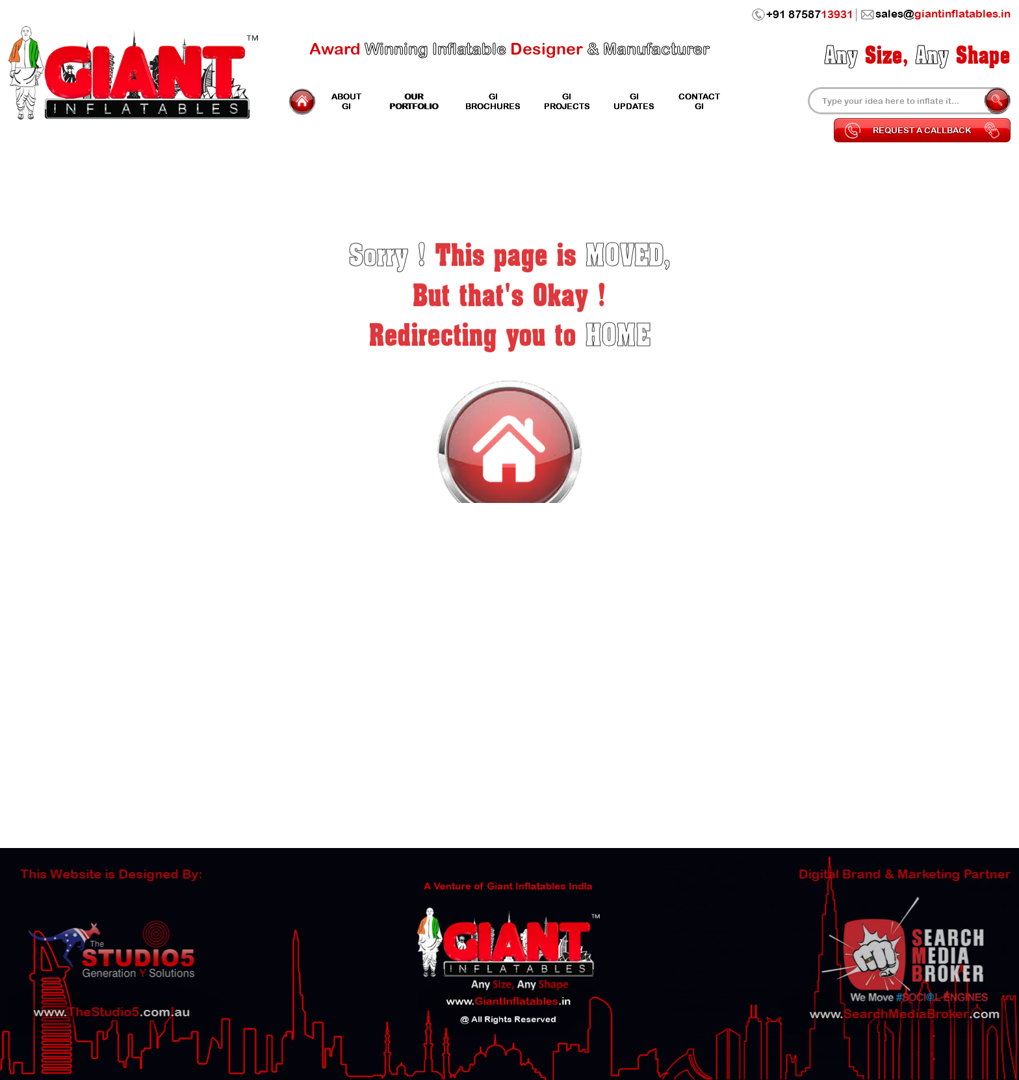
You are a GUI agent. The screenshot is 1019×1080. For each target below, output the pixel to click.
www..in (508, 990)
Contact (699, 101)
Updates (633, 101)
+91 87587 (802, 14)
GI (346, 101)
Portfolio (413, 101)
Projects (567, 101)
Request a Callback (922, 130)
